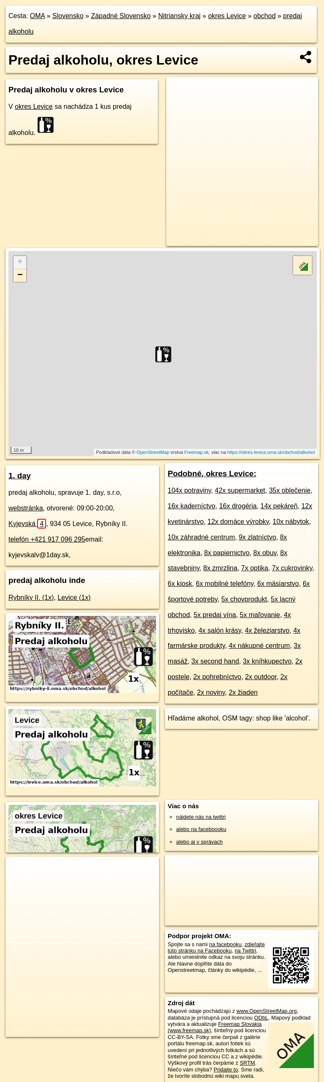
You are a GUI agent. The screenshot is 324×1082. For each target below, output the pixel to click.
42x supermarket (240, 490)
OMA (37, 15)
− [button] (20, 275)
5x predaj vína (215, 614)
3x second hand (215, 661)
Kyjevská (27, 524)
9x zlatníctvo (257, 537)
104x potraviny (189, 490)
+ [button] (20, 262)
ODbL (261, 1018)
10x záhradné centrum (201, 537)
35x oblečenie (289, 490)
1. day (19, 475)
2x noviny (211, 692)
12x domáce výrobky (238, 521)
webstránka (25, 508)
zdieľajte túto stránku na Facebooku (216, 947)
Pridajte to (225, 1069)
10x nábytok (291, 521)
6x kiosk (180, 583)
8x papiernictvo (227, 552)
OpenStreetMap (153, 452)
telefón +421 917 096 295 (46, 539)
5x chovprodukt (244, 599)
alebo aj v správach (199, 842)
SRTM (247, 1063)
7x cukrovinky (292, 568)
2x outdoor (261, 676)
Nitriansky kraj (179, 15)
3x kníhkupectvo (267, 661)
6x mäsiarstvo (278, 583)
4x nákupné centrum (259, 645)
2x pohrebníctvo (217, 676)
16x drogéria (237, 506)
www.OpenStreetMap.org (266, 1011)
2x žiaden (243, 692)
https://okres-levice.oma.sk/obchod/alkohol (271, 452)
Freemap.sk (196, 452)
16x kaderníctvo (192, 506)
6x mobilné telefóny (225, 583)
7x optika (254, 568)
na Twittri (245, 950)
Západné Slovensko (121, 15)
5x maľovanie (260, 614)
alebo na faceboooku (201, 829)
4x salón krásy (219, 630)
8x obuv (264, 552)
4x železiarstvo (267, 630)
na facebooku (225, 944)
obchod (265, 15)
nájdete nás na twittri (201, 817)
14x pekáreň (278, 506)
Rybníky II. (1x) (31, 597)
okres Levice (227, 15)
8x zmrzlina (220, 568)
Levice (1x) (73, 597)
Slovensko (68, 15)
